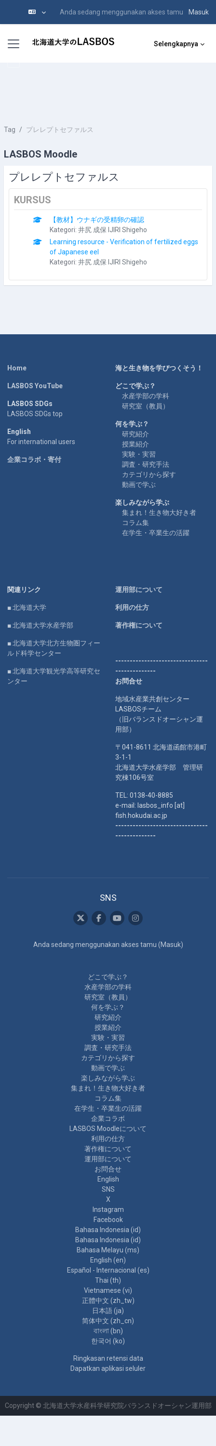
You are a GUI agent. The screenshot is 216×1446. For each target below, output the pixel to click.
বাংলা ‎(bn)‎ (108, 1331)
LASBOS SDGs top (35, 414)
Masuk (199, 12)
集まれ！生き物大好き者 (159, 512)
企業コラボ (108, 1118)
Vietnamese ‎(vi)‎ (108, 1290)
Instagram (108, 1209)
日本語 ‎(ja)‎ (108, 1311)
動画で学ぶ (139, 484)
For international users (41, 442)
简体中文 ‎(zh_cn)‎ (108, 1321)
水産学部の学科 (145, 396)
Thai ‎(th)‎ (108, 1280)
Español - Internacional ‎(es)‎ (108, 1270)
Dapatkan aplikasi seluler (108, 1368)
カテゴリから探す (149, 474)
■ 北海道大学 (26, 607)
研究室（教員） (145, 406)
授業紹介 (135, 444)
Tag (9, 129)
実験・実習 (139, 454)
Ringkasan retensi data (108, 1358)
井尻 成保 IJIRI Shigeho (112, 230)
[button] (37, 12)
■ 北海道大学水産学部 (40, 625)
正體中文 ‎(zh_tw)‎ (108, 1300)
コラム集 (135, 522)
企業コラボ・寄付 (34, 459)
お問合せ (108, 1169)
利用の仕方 (132, 607)
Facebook (108, 1219)
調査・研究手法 (145, 464)
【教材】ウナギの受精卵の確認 (97, 219)
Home (17, 368)
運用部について (138, 589)
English (108, 1179)
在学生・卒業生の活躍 (155, 533)
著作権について (138, 625)
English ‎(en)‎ (108, 1260)
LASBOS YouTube (35, 386)
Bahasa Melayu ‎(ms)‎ (108, 1250)
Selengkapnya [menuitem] (176, 44)
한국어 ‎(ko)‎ (108, 1341)
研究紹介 (135, 434)
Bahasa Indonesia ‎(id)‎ (108, 1230)
